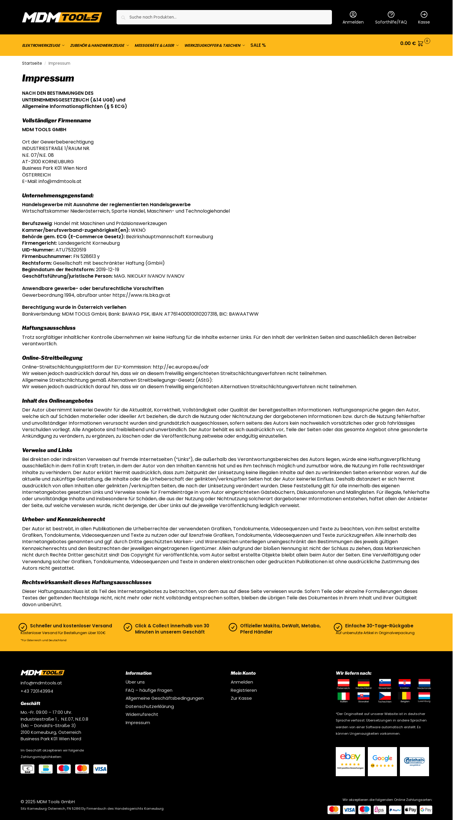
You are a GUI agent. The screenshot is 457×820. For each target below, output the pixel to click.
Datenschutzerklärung (150, 703)
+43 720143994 (37, 687)
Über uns (135, 678)
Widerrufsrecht (142, 711)
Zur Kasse (241, 694)
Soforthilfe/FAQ (391, 17)
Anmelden (353, 17)
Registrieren (244, 687)
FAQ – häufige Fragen (149, 687)
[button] (415, 43)
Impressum (138, 719)
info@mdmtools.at (41, 679)
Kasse (424, 17)
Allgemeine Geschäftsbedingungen (165, 694)
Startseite (32, 60)
